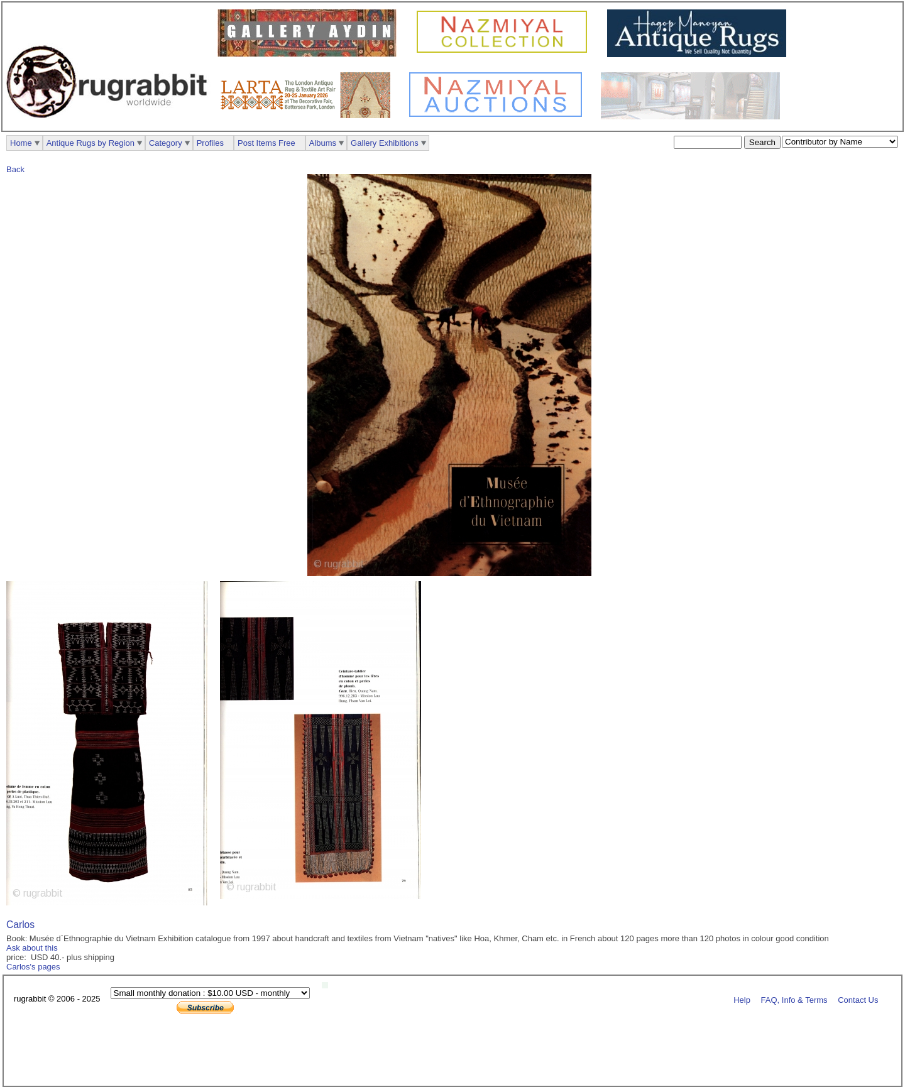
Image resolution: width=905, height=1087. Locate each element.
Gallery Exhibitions (385, 143)
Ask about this (32, 948)
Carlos (20, 924)
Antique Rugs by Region (90, 143)
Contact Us (858, 999)
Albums (322, 143)
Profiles (210, 143)
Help (741, 999)
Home (21, 143)
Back (15, 169)
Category (165, 143)
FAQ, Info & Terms (794, 999)
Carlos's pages (33, 966)
